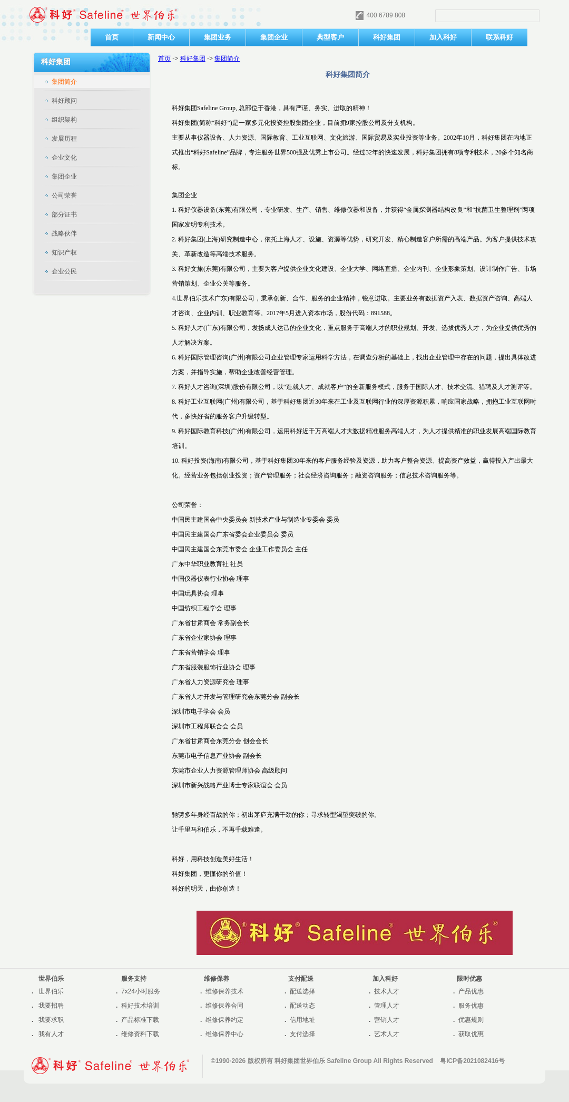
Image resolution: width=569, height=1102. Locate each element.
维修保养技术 (224, 991)
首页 (164, 58)
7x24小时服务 (140, 991)
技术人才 (386, 991)
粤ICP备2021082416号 (472, 1061)
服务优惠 (471, 1005)
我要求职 (51, 1019)
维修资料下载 (140, 1034)
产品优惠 (471, 991)
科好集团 (192, 58)
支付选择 (302, 1034)
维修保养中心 (224, 1034)
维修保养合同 (224, 1005)
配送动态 (302, 1005)
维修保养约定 (224, 1019)
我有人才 (51, 1034)
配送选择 (302, 991)
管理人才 (386, 1005)
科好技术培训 (140, 1005)
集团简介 (227, 58)
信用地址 (302, 1019)
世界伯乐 (51, 991)
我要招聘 (51, 1005)
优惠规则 (471, 1019)
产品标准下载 (140, 1019)
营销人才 (386, 1019)
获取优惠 (471, 1034)
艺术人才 (386, 1034)
